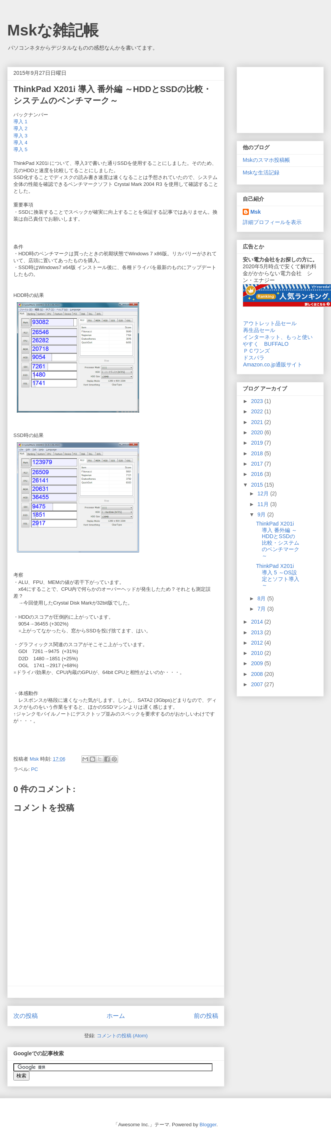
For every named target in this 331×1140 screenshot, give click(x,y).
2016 (257, 474)
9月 (262, 514)
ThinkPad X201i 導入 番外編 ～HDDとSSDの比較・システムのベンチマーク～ (277, 540)
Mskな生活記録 (261, 172)
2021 (257, 422)
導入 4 (20, 142)
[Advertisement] (280, 98)
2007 (257, 684)
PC (34, 769)
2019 (257, 443)
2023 (257, 401)
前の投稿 (206, 1016)
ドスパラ (253, 358)
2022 (257, 411)
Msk (255, 212)
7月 (262, 609)
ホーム (116, 1016)
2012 (257, 643)
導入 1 (20, 121)
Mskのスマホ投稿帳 (266, 160)
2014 (257, 622)
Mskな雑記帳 (53, 30)
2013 (257, 632)
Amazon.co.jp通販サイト (272, 364)
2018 (257, 453)
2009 (257, 663)
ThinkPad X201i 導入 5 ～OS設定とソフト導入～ (277, 575)
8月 (262, 598)
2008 (257, 674)
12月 (263, 493)
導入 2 (20, 128)
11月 (263, 504)
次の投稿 (25, 1016)
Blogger (208, 1124)
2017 (257, 464)
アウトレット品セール (270, 323)
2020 (257, 432)
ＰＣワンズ (256, 351)
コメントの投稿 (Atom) (122, 1035)
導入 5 (20, 149)
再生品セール (259, 330)
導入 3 (20, 136)
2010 (257, 653)
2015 (257, 485)
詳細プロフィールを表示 (272, 222)
